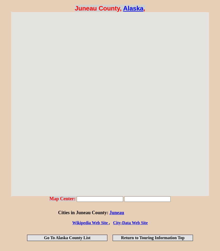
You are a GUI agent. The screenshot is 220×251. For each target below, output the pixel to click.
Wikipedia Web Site (90, 223)
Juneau (116, 212)
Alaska (133, 8)
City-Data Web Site (130, 223)
